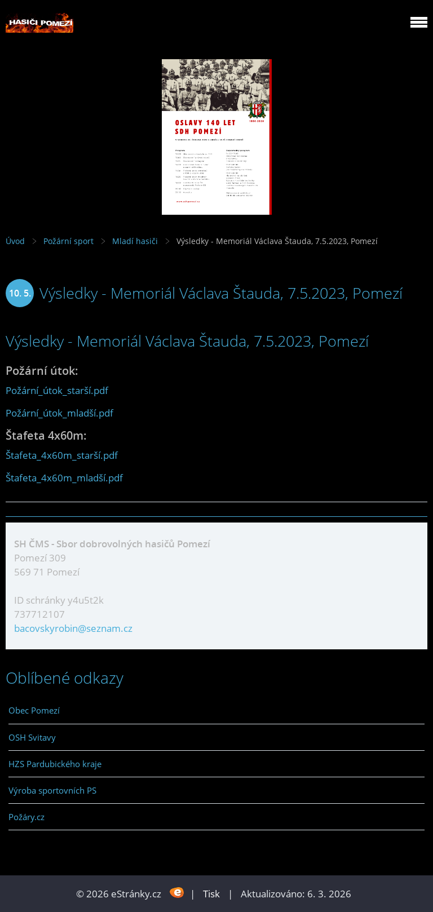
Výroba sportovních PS (52, 790)
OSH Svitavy (32, 737)
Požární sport (68, 241)
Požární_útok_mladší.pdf (59, 412)
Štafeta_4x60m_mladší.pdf (64, 477)
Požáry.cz (26, 816)
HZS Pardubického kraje (54, 763)
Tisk (211, 893)
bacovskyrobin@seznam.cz (73, 628)
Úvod (15, 241)
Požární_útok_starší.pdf (57, 390)
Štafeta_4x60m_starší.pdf (62, 455)
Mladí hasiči (135, 241)
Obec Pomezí (34, 710)
